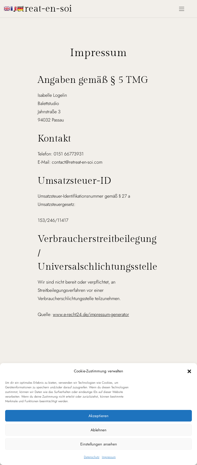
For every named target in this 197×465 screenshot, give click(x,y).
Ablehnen (98, 430)
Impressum (109, 457)
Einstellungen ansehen (98, 444)
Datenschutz (91, 457)
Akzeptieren (98, 416)
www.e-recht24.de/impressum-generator (91, 314)
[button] (189, 371)
